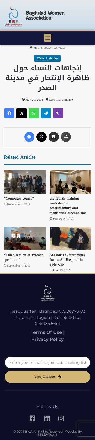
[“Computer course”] (25, 182)
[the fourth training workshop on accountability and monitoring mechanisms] (70, 182)
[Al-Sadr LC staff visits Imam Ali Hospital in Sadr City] (70, 238)
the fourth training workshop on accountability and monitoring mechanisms (68, 205)
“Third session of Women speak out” (23, 257)
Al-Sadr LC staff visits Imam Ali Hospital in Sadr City (67, 260)
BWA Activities (54, 47)
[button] (47, 38)
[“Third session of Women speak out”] (25, 238)
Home (36, 47)
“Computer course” (19, 198)
